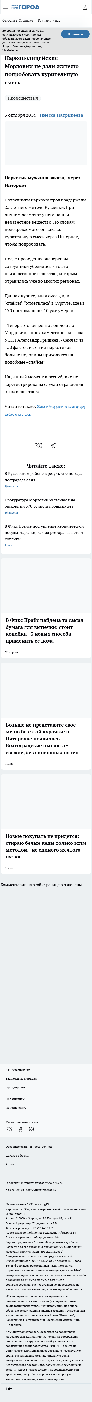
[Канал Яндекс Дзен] (31, 1129)
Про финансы (15, 1099)
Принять (75, 34)
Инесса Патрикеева (61, 115)
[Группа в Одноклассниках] (20, 1129)
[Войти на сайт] (85, 7)
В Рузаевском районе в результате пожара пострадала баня (46, 480)
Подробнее (14, 1325)
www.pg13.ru (54, 1183)
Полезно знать (16, 1107)
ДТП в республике (18, 1070)
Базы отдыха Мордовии (22, 1078)
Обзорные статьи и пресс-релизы (29, 1146)
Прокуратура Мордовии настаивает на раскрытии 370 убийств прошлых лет (46, 506)
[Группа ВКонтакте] (9, 1129)
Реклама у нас (49, 20)
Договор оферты (17, 1155)
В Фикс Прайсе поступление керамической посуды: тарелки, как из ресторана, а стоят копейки (46, 536)
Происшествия (23, 98)
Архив (10, 1164)
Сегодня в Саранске (17, 20)
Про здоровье (15, 1087)
